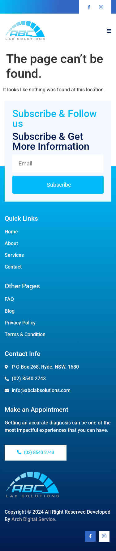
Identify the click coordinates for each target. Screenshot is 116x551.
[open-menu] (109, 31)
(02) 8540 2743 (35, 452)
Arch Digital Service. (33, 519)
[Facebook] (90, 536)
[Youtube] (104, 536)
